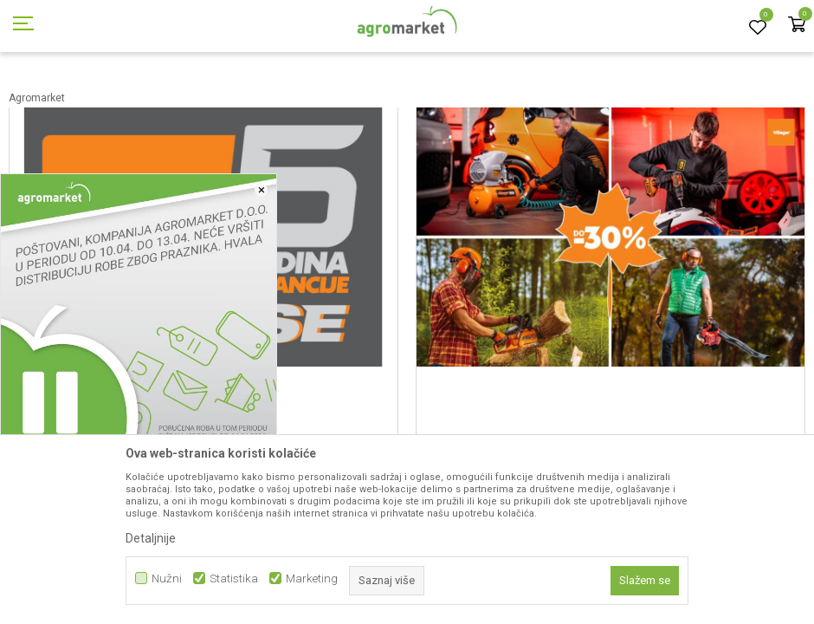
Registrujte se (681, 16)
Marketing (312, 578)
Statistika (234, 578)
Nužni (167, 578)
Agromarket (37, 98)
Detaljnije (151, 538)
